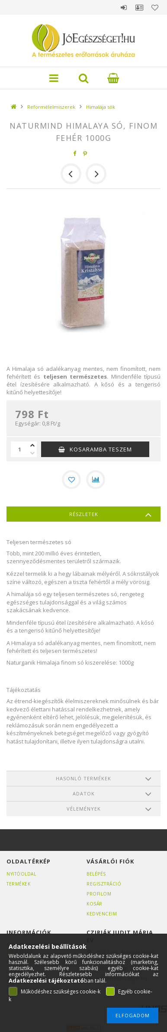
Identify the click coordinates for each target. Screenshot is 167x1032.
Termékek (18, 884)
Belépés (123, 7)
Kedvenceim (102, 914)
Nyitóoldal (21, 874)
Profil (139, 7)
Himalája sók (100, 107)
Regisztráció (104, 884)
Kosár (95, 904)
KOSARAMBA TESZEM (101, 449)
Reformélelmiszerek (51, 107)
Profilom (99, 894)
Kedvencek (154, 7)
